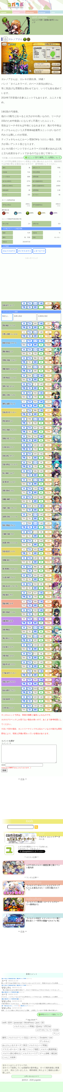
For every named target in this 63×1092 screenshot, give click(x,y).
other (53, 12)
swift (4, 1026)
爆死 (4, 1041)
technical (42, 12)
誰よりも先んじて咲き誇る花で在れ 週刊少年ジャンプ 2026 (14, 982)
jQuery (39, 1030)
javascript (18, 1026)
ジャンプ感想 (32, 1053)
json (37, 1026)
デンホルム (44, 1045)
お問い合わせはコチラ (31, 1080)
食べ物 (22, 1053)
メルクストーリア (30, 1057)
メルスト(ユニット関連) (24, 1030)
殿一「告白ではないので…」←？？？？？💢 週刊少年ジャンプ (15, 1009)
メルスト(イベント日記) (18, 1041)
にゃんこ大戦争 (9, 1061)
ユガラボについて (43, 1033)
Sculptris (43, 1041)
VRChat (47, 1030)
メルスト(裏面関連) (48, 1053)
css (50, 1041)
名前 (3, 768)
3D (42, 1026)
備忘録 (54, 1057)
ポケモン (34, 1041)
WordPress (29, 1026)
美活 (25, 1049)
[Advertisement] (31, 281)
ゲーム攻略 (44, 1057)
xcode (56, 1033)
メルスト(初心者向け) (11, 1057)
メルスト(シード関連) (38, 1049)
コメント (6, 743)
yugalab (3, 12)
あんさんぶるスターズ (11, 1049)
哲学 (10, 1026)
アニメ (56, 1037)
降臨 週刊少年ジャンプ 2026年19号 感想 (10, 995)
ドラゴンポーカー (9, 1053)
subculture (30, 12)
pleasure (16, 12)
